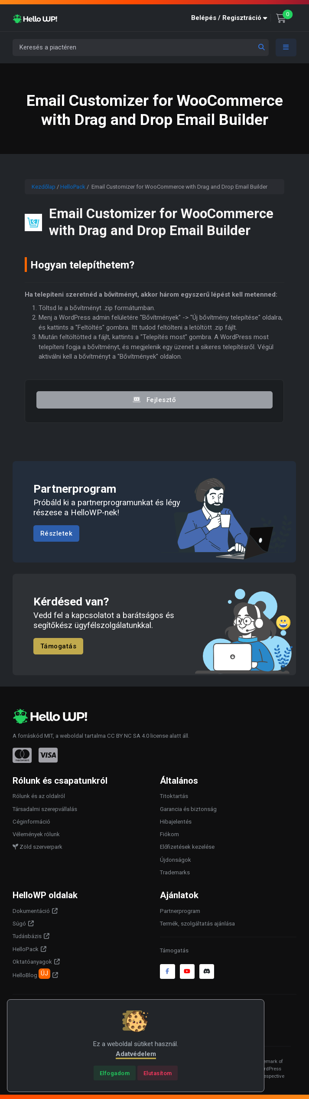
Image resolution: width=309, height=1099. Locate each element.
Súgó (19, 923)
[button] (231, 18)
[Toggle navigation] (286, 47)
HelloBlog (31, 973)
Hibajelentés (176, 821)
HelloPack (72, 186)
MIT (48, 736)
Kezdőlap (43, 186)
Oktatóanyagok (32, 961)
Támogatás (58, 646)
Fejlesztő (154, 400)
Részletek (56, 533)
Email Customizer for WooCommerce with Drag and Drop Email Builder (161, 222)
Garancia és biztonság (188, 809)
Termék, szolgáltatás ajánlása (197, 923)
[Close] (115, 1073)
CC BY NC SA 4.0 (128, 736)
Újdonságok (175, 860)
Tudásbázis (27, 936)
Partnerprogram (180, 911)
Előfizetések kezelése (187, 847)
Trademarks (175, 872)
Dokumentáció (31, 911)
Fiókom (169, 834)
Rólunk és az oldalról (39, 796)
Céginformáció (31, 821)
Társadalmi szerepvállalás (45, 809)
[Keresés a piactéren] (141, 47)
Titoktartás (174, 796)
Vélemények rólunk (36, 834)
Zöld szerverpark (37, 847)
